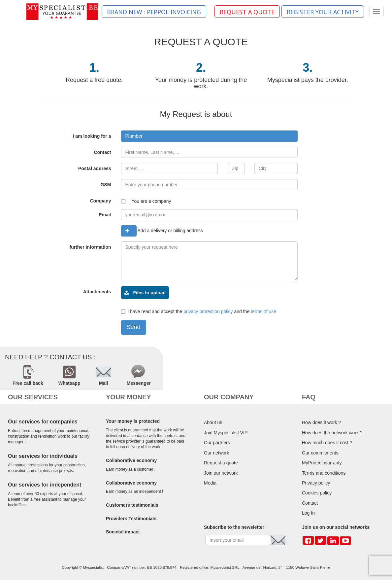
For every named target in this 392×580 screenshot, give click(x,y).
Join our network (221, 473)
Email (105, 214)
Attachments (97, 291)
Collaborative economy (131, 460)
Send (134, 327)
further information (90, 247)
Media (210, 483)
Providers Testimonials (131, 518)
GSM (106, 184)
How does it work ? (321, 422)
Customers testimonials (132, 505)
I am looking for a (92, 136)
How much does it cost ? (327, 442)
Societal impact (123, 531)
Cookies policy (317, 492)
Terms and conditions (323, 473)
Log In (308, 513)
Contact (102, 152)
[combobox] (209, 136)
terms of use (263, 311)
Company (100, 200)
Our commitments (320, 452)
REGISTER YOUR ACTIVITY (323, 12)
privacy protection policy (208, 311)
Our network (216, 452)
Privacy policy (316, 483)
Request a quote (221, 462)
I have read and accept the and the (199, 311)
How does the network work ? (332, 432)
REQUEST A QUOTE (247, 12)
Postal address (94, 168)
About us (213, 422)
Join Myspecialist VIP (225, 432)
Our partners (217, 442)
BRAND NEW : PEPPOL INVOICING (154, 12)
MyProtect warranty (322, 462)
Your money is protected (133, 421)
